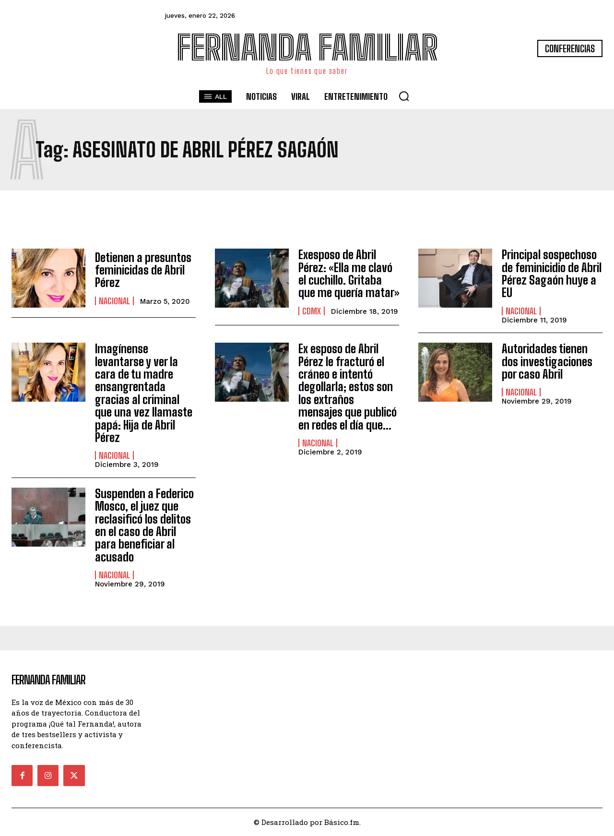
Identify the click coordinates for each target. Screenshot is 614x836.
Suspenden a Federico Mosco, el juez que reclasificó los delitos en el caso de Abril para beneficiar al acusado (144, 525)
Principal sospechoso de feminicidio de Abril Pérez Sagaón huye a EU (552, 273)
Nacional (114, 301)
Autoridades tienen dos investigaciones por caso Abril (547, 361)
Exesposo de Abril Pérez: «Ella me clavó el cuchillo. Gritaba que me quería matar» (348, 273)
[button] (403, 95)
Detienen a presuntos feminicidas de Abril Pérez (143, 270)
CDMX (311, 311)
